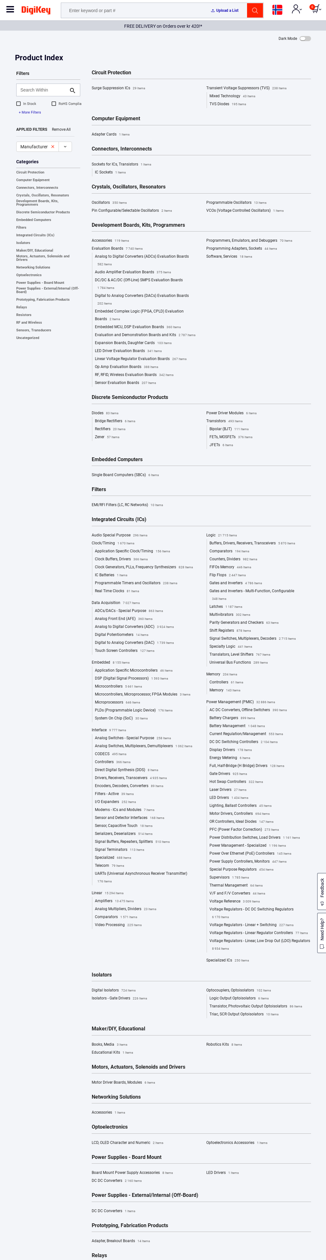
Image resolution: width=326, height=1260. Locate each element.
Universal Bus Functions (238, 663)
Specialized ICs (227, 960)
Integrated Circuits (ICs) (35, 235)
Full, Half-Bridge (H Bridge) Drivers (246, 766)
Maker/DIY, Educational (34, 250)
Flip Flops (227, 575)
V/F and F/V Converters (237, 893)
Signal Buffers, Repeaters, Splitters (132, 842)
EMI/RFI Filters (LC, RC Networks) (127, 505)
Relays (21, 307)
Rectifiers (110, 429)
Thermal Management (236, 885)
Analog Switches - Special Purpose (133, 738)
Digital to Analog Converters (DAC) (134, 643)
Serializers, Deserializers (123, 834)
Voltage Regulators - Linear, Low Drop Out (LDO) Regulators (259, 946)
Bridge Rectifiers (115, 421)
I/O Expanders (115, 802)
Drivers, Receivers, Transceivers (131, 778)
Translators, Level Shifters (239, 655)
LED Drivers (228, 798)
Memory (221, 674)
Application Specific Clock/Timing (132, 551)
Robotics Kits (224, 1045)
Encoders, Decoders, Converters (129, 786)
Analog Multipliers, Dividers (125, 909)
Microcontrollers (118, 686)
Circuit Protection (30, 172)
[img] (36, 11)
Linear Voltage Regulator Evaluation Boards (141, 359)
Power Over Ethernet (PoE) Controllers (250, 854)
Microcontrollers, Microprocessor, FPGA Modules (142, 694)
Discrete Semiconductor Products (43, 212)
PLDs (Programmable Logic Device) (134, 710)
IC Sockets (110, 172)
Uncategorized (27, 338)
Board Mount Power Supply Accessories (132, 1173)
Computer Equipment (33, 180)
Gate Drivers (228, 774)
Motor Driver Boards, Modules (123, 1083)
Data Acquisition (116, 603)
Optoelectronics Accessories (236, 1143)
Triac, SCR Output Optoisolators (244, 1014)
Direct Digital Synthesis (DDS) (126, 770)
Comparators (116, 917)
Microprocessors (117, 702)
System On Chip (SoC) (121, 718)
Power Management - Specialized (247, 846)
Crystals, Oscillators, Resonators (42, 195)
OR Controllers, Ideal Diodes (241, 822)
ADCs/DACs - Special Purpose (129, 611)
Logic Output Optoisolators (239, 998)
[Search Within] (43, 90)
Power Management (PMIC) (240, 702)
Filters (21, 227)
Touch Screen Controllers (124, 651)
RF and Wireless (29, 322)
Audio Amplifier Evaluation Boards (133, 272)
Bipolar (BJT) (229, 429)
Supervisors (229, 877)
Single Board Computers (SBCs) (125, 475)
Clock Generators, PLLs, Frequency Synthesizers (144, 567)
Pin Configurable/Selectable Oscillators (132, 211)
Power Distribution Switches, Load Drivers (254, 838)
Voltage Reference (234, 901)
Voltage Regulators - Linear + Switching (251, 925)
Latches (225, 607)
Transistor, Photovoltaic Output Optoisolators (255, 1006)
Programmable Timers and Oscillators (136, 583)
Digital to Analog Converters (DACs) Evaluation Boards (142, 300)
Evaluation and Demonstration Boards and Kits (145, 335)
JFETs (221, 445)
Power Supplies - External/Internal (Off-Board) (47, 290)
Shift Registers (230, 631)
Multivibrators (229, 615)
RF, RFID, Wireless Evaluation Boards (134, 375)
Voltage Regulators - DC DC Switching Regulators (251, 914)
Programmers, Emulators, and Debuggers (249, 241)
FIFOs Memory (230, 567)
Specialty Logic (230, 647)
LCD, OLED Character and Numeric (127, 1143)
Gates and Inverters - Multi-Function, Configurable (251, 596)
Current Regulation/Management (246, 734)
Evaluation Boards (117, 249)
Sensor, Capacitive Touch (123, 826)
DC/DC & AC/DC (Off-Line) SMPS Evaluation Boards (139, 285)
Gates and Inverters (235, 583)
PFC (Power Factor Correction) (244, 830)
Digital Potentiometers (121, 635)
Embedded (111, 663)
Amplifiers (114, 901)
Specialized (113, 858)
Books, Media (109, 1045)
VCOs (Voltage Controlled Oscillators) (245, 211)
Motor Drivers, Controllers (239, 814)
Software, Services (229, 257)
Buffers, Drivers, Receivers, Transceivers (252, 543)
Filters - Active (114, 794)
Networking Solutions (33, 267)
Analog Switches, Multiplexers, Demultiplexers (143, 746)
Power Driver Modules (231, 413)
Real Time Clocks (117, 591)
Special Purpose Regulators (241, 869)
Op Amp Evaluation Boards (126, 367)
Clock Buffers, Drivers (121, 559)
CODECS (110, 754)
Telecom (109, 866)
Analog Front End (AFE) (123, 619)
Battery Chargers (232, 718)
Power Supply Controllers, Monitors (248, 862)
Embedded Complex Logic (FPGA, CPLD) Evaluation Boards (139, 316)
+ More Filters (30, 112)
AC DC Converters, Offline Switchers (248, 710)
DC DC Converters (117, 1181)
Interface (109, 730)
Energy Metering (229, 758)
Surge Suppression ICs (118, 88)
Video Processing (118, 925)
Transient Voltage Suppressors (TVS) (246, 88)
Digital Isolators (114, 990)
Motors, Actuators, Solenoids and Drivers (42, 258)
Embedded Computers (33, 220)
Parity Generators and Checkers (244, 623)
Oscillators (109, 203)
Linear (108, 893)
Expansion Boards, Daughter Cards (133, 343)
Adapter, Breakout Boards (121, 1241)
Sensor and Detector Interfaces (129, 818)
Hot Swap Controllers (236, 782)
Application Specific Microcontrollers (134, 670)
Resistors (24, 315)
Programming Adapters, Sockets (241, 249)
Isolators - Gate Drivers (119, 998)
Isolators (23, 243)
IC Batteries (111, 575)
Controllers (113, 762)
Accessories (110, 241)
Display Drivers (230, 750)
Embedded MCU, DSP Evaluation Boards (138, 327)
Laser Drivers (227, 790)
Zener (107, 437)
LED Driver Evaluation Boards (128, 351)
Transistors (224, 421)
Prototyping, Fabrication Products (43, 299)
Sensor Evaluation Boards (125, 383)
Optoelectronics (29, 275)
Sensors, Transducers (33, 330)
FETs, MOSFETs (230, 437)
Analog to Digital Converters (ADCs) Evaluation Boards (142, 261)
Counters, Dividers (233, 559)
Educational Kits (112, 1053)
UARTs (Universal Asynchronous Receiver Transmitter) (141, 878)
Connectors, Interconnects (37, 187)
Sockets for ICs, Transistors (121, 164)
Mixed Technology (232, 96)
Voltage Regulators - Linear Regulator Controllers (258, 933)
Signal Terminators (119, 850)
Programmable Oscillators (236, 203)
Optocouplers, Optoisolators (238, 990)
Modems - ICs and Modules (124, 810)
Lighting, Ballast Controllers (240, 806)
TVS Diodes (227, 104)
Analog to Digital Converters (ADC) (134, 627)
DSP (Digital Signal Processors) (131, 678)
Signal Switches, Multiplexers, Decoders (252, 639)
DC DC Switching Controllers (243, 742)
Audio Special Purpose (119, 535)
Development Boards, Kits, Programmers (37, 202)
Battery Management (237, 726)
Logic (221, 535)
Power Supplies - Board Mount (40, 282)
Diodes (105, 413)
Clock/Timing (113, 543)
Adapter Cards (111, 134)
